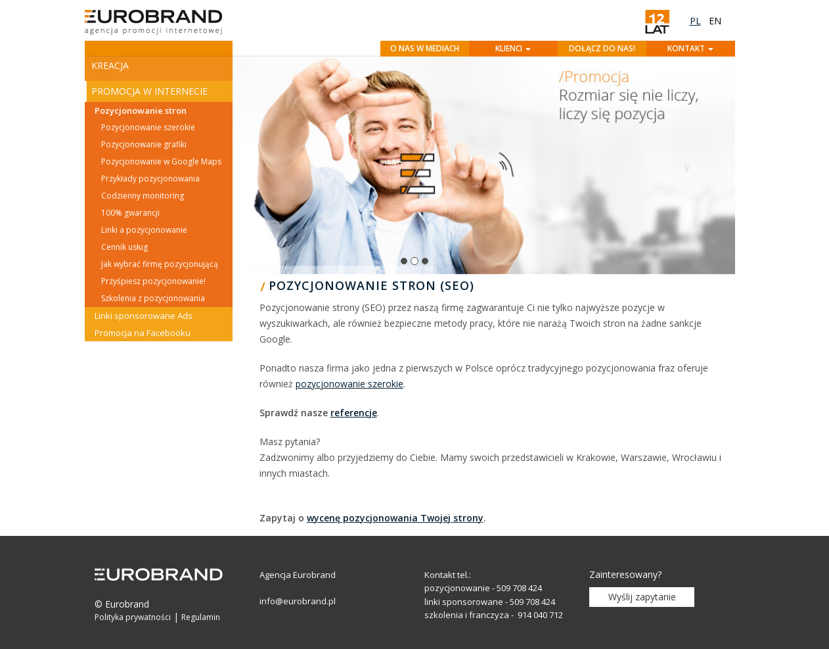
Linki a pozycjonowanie (144, 229)
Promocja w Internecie (149, 91)
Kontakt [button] (690, 48)
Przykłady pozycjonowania (150, 178)
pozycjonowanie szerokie (349, 383)
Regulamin (200, 617)
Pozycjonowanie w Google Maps (161, 161)
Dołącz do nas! (602, 48)
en (715, 20)
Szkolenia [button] (116, 356)
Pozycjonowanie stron (141, 110)
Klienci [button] (513, 48)
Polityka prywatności (133, 617)
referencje (353, 412)
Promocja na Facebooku (142, 333)
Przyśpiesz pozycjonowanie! (153, 281)
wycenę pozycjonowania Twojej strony (395, 518)
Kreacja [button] (110, 65)
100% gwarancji (130, 212)
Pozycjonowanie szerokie (148, 127)
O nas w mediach (424, 48)
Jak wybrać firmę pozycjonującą (159, 264)
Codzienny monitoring (142, 195)
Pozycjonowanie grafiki (144, 144)
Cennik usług (124, 246)
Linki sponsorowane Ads (143, 316)
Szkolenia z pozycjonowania (153, 298)
